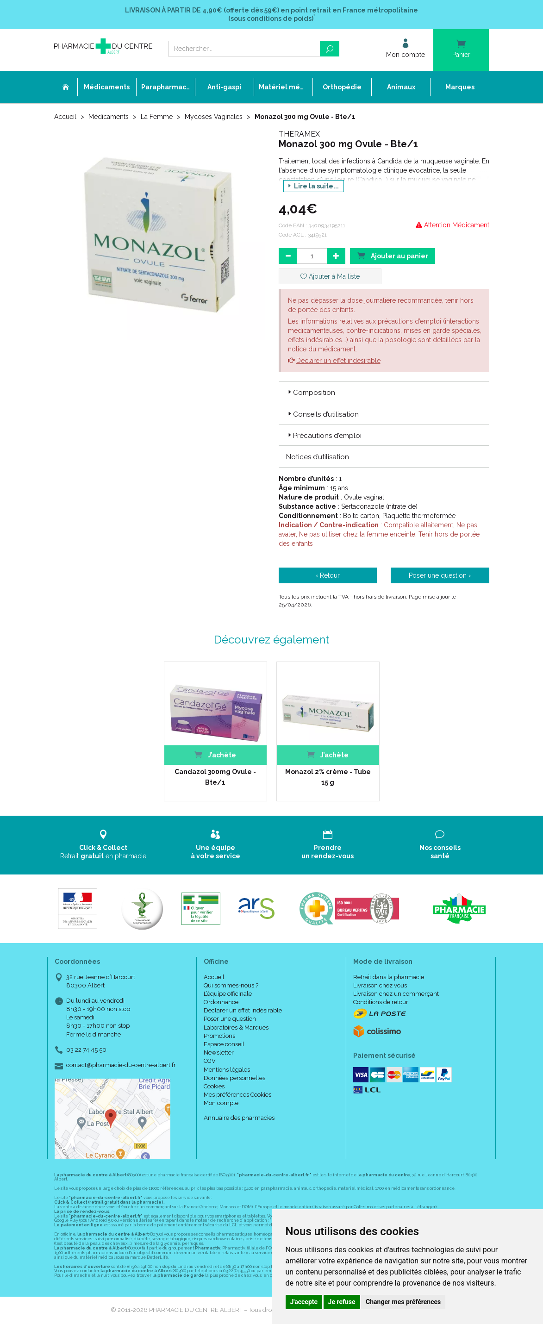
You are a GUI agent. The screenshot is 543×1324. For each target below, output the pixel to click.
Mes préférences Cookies (237, 1094)
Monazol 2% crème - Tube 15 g (328, 777)
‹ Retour (328, 575)
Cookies (214, 1086)
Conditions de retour (380, 1002)
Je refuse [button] (342, 1301)
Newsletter (219, 1052)
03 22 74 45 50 (86, 1049)
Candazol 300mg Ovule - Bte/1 (215, 777)
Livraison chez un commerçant (396, 993)
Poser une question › (440, 575)
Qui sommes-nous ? (231, 985)
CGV (210, 1060)
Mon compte (221, 1102)
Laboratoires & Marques (236, 1027)
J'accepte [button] (304, 1301)
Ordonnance (221, 1002)
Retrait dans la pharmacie (388, 977)
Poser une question (230, 1018)
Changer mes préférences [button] (403, 1301)
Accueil (65, 116)
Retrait (103, 845)
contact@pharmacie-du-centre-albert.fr (121, 1065)
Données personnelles (234, 1077)
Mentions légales (227, 1069)
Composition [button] (310, 392)
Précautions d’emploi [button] (324, 435)
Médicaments (108, 116)
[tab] (384, 392)
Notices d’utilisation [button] (317, 457)
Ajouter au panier (392, 255)
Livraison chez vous (380, 985)
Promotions (219, 1035)
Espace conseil (224, 1044)
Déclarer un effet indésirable (338, 360)
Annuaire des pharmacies (239, 1117)
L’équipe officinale (228, 993)
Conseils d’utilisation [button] (322, 414)
